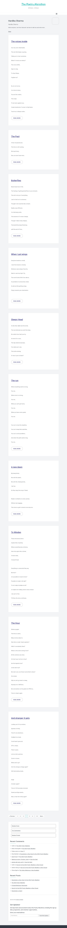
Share (9, 31)
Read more (17, 118)
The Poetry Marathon (33, 4)
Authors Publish (19, 899)
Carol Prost (14, 856)
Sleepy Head (17, 319)
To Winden (16, 532)
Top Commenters (16, 830)
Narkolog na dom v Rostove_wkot (20, 859)
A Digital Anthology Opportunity (19, 885)
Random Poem (15, 826)
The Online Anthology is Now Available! (29, 870)
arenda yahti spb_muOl (17, 862)
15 (37, 816)
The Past (15, 136)
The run (14, 380)
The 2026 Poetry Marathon (23, 846)
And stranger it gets (20, 718)
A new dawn (17, 467)
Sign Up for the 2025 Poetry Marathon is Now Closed (29, 865)
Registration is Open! (17, 891)
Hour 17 (23, 851)
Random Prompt (16, 835)
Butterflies (16, 180)
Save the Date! (34, 859)
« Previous (12, 816)
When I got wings (19, 254)
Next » (41, 816)
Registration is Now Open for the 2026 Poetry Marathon (34, 854)
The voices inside (19, 41)
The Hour (15, 623)
